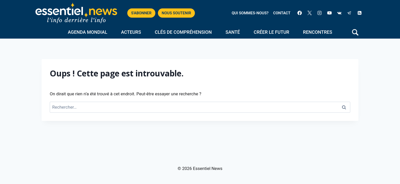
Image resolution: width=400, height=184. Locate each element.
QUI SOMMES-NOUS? (250, 13)
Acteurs (131, 32)
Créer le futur (271, 32)
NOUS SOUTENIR (176, 13)
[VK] (339, 13)
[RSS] (359, 13)
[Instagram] (319, 13)
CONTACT (282, 13)
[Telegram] (349, 13)
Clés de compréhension (183, 32)
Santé (233, 32)
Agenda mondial (87, 32)
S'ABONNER (141, 13)
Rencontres (317, 32)
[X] (309, 13)
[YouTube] (329, 13)
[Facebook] (299, 13)
